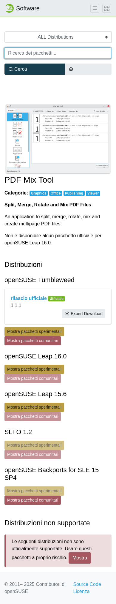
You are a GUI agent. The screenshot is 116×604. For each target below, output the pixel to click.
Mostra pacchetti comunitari (32, 340)
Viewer (93, 193)
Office (55, 193)
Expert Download (84, 313)
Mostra (79, 557)
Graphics (38, 193)
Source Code (87, 584)
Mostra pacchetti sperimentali (34, 331)
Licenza (81, 591)
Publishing (74, 193)
